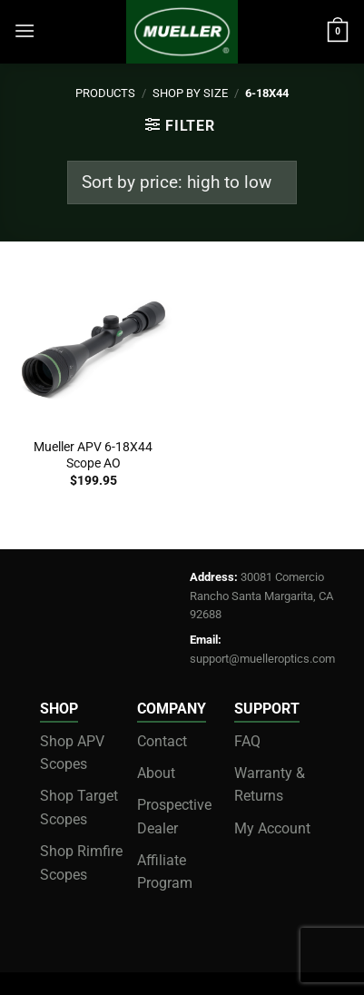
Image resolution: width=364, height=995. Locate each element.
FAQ (247, 741)
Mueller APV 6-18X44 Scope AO (93, 454)
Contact (162, 741)
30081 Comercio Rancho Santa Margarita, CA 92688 (261, 595)
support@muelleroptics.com (262, 658)
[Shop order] (181, 182)
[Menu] (24, 30)
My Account (272, 828)
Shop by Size (190, 93)
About (156, 773)
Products (105, 93)
